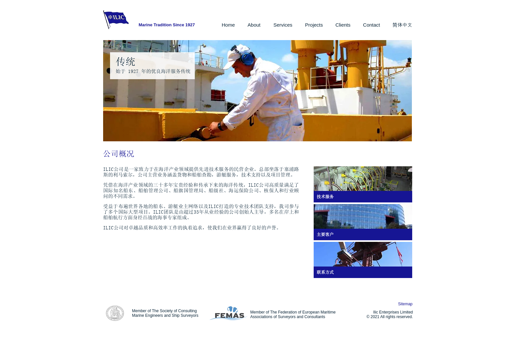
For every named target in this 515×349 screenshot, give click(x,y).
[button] (252, 25)
